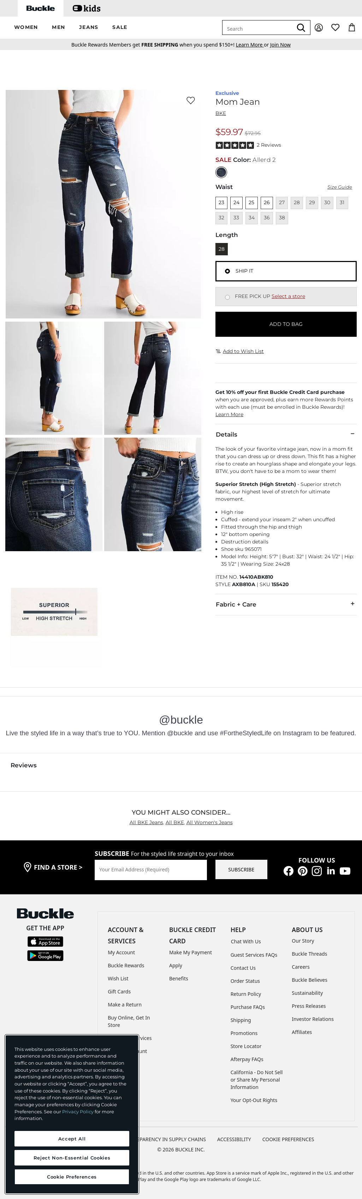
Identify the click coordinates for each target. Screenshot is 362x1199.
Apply (175, 965)
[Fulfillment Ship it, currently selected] (227, 271)
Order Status (245, 981)
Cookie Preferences (288, 1139)
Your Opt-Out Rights (254, 1100)
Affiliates (302, 1032)
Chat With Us (246, 941)
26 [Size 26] (267, 202)
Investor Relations (313, 1019)
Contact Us (243, 967)
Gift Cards (119, 991)
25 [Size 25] (251, 202)
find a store (58, 867)
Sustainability (307, 993)
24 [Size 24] (236, 202)
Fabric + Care (286, 604)
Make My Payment (190, 952)
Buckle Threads (309, 953)
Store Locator (246, 1046)
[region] (72, 1114)
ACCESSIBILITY (234, 1139)
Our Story (303, 940)
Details (286, 434)
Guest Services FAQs (254, 954)
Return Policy (246, 994)
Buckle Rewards (126, 965)
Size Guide (339, 187)
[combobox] (257, 27)
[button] (26, 27)
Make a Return (125, 1004)
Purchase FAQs (248, 1007)
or (253, 44)
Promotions (244, 1033)
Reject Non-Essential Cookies (72, 1158)
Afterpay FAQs (247, 1059)
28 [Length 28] (222, 249)
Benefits (178, 978)
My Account (121, 952)
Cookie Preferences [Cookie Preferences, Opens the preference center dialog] (72, 1177)
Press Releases (309, 1006)
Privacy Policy (78, 1111)
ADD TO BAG (286, 324)
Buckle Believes (309, 979)
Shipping (241, 1020)
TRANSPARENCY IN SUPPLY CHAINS (165, 1139)
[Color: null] (221, 172)
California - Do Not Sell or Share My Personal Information (257, 1079)
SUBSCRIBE (241, 869)
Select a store (288, 296)
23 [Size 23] (221, 202)
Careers (300, 966)
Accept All (72, 1139)
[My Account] (318, 27)
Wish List (118, 978)
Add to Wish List (240, 351)
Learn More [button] (229, 414)
